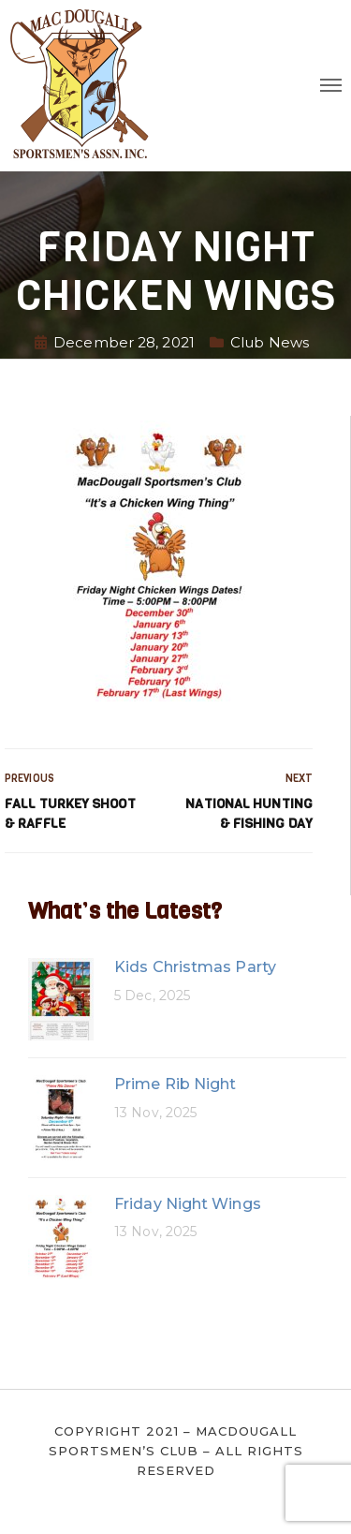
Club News (269, 342)
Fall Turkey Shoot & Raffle (70, 814)
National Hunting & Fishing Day (249, 814)
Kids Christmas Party (195, 967)
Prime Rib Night (175, 1084)
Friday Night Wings (187, 1204)
